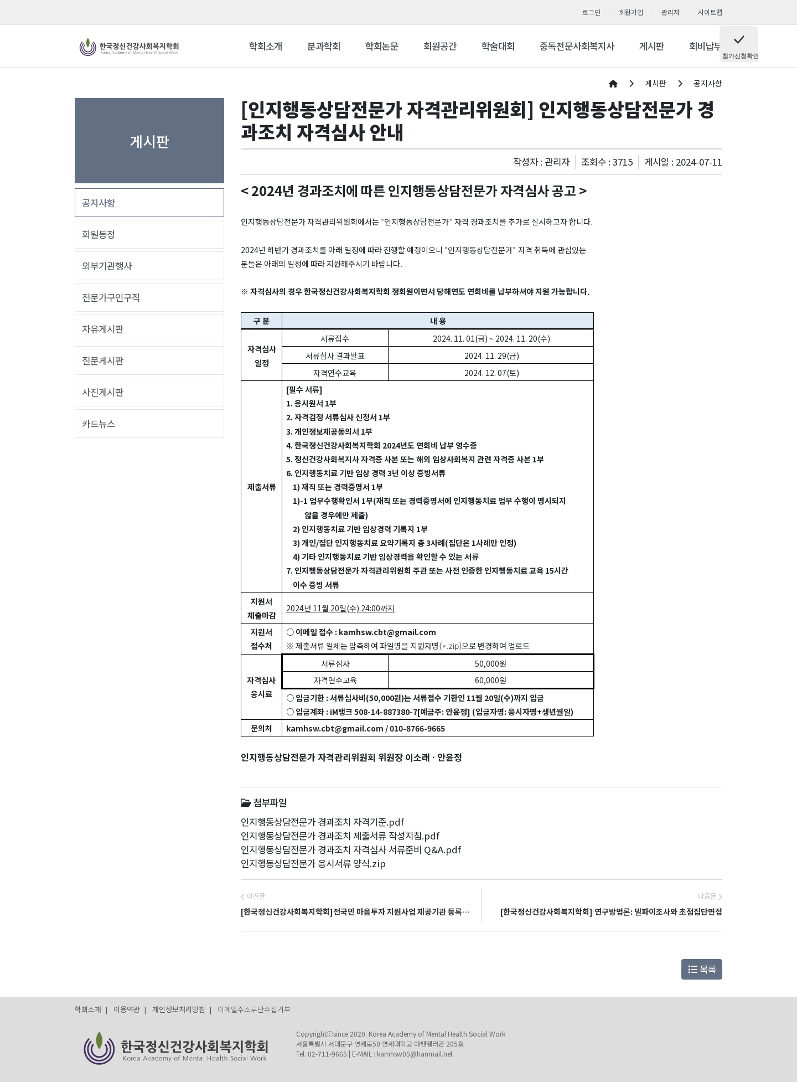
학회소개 (265, 46)
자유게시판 (102, 328)
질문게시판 (102, 360)
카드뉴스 (98, 423)
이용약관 (126, 1009)
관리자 (670, 12)
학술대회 (498, 46)
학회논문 (381, 46)
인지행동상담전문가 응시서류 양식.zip (313, 863)
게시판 (651, 46)
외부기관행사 (107, 265)
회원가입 (631, 12)
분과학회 (323, 46)
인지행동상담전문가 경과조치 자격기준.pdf (322, 821)
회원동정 (98, 234)
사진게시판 (102, 392)
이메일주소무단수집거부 (254, 1009)
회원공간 (440, 46)
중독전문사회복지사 (577, 46)
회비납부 (705, 46)
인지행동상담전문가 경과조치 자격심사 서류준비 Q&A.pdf (351, 849)
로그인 (591, 12)
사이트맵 (710, 12)
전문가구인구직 (111, 297)
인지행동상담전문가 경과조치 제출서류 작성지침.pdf (340, 835)
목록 (702, 969)
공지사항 (98, 202)
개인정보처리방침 (178, 1009)
